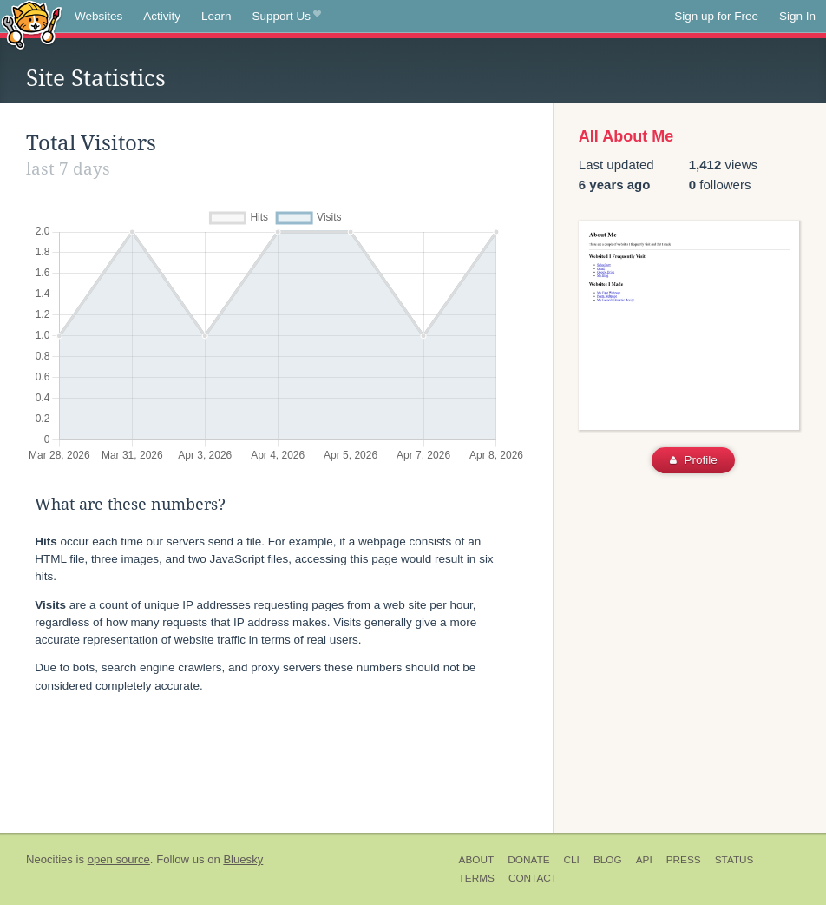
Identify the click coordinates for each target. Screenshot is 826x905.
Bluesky (243, 859)
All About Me (626, 136)
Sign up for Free (716, 16)
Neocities (49, 859)
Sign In (797, 16)
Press (683, 860)
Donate (528, 860)
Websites (98, 16)
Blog (607, 860)
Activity (161, 16)
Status (734, 860)
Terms (477, 878)
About (477, 860)
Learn (216, 16)
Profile (694, 459)
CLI (572, 860)
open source (119, 859)
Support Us (286, 16)
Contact (532, 878)
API (644, 860)
